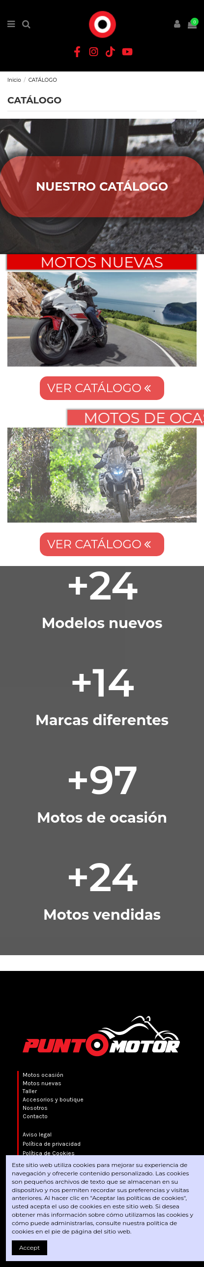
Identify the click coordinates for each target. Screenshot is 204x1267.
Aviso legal (37, 1134)
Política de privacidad (52, 1143)
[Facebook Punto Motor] (77, 51)
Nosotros (35, 1107)
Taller (30, 1091)
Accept (29, 1247)
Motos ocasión (43, 1074)
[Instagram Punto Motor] (93, 51)
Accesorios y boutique (53, 1099)
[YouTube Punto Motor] (127, 51)
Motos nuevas (42, 1083)
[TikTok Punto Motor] (110, 51)
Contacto (35, 1116)
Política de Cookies (49, 1153)
